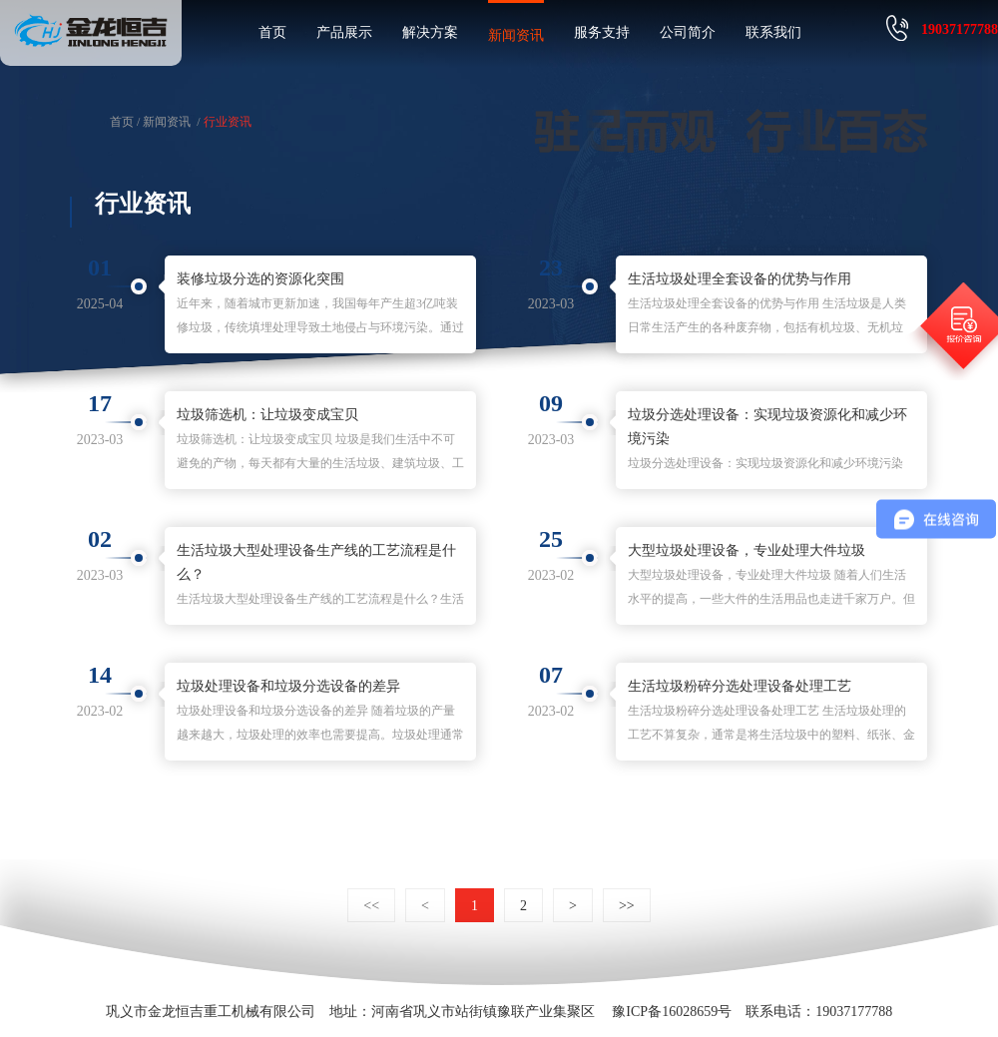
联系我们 (773, 32)
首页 (272, 32)
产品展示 (344, 32)
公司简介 (688, 32)
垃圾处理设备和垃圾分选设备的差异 (288, 686)
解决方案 (430, 32)
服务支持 (602, 32)
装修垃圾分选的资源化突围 (260, 278)
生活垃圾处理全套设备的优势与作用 (739, 278)
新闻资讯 (516, 35)
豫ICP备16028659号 (672, 1011)
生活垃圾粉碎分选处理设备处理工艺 (739, 686)
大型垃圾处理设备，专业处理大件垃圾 (746, 550)
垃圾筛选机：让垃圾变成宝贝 (267, 414)
